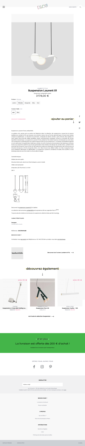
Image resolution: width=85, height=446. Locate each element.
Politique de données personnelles (42, 435)
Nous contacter (42, 405)
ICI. (58, 213)
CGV (65, 390)
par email (23, 239)
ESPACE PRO (20, 443)
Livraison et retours (42, 402)
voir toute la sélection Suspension (40, 316)
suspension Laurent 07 (25, 207)
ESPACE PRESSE (7, 443)
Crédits (80, 443)
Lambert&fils (30, 210)
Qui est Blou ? (42, 415)
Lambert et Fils (42, 88)
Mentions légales (42, 429)
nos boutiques (61, 239)
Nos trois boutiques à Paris (42, 418)
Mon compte (72, 7)
